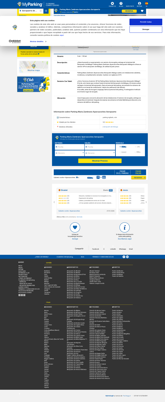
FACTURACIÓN (22, 276)
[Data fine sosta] (101, 147)
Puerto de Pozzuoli (118, 339)
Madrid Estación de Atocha (97, 274)
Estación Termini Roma (96, 359)
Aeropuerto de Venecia (73, 367)
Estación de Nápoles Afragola (98, 343)
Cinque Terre (48, 325)
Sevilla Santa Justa (95, 281)
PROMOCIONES (23, 275)
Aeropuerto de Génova (73, 334)
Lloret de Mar (48, 278)
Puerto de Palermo (117, 335)
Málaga (46, 281)
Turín (45, 378)
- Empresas (22, 282)
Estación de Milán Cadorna (97, 332)
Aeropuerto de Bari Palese (74, 314)
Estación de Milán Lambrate (97, 335)
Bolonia (46, 319)
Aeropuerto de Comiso (73, 330)
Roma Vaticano (48, 364)
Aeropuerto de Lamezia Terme (75, 335)
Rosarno (46, 366)
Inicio (20, 266)
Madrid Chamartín (94, 276)
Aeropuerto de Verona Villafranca (76, 369)
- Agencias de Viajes (25, 283)
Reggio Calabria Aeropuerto (75, 355)
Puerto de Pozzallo (118, 337)
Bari (45, 318)
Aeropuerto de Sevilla (73, 294)
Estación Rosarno (94, 362)
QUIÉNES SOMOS (23, 287)
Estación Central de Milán (96, 334)
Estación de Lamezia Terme (97, 330)
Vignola (46, 387)
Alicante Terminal (94, 271)
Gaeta (46, 335)
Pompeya (47, 355)
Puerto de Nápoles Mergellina (121, 334)
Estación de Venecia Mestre (97, 375)
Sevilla (46, 290)
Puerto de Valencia (117, 276)
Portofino (47, 357)
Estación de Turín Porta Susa (98, 369)
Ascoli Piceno (48, 314)
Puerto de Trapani (117, 351)
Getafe (46, 276)
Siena (45, 373)
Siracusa (46, 375)
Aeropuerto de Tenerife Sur (75, 296)
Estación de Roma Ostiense (97, 357)
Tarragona (47, 292)
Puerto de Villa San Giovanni (120, 359)
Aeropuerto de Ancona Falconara (76, 312)
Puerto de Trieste (117, 353)
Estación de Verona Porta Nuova (99, 376)
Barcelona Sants (94, 272)
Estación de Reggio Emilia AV (98, 355)
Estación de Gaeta (94, 325)
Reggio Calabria (49, 359)
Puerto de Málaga (117, 274)
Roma (46, 362)
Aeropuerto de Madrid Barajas (76, 283)
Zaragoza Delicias (94, 280)
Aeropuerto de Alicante (73, 271)
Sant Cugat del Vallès (50, 285)
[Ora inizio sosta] (70, 153)
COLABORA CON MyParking (65, 257)
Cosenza (46, 328)
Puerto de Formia (117, 323)
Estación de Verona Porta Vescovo (99, 378)
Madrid (46, 280)
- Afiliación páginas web (26, 285)
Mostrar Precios (100, 161)
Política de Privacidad (25, 291)
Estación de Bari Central (96, 312)
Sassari (46, 369)
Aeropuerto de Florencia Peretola (76, 332)
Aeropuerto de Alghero (73, 310)
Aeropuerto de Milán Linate (75, 337)
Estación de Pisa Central (96, 348)
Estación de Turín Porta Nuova (98, 367)
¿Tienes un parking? (42, 257)
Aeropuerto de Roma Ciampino (76, 357)
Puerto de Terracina (118, 350)
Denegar (145, 14)
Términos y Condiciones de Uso (103, 257)
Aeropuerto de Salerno (73, 360)
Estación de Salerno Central (97, 364)
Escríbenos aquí (124, 238)
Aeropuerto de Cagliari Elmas (75, 325)
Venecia (46, 384)
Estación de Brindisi (95, 316)
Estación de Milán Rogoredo (97, 341)
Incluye (75, 238)
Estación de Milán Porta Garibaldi (99, 337)
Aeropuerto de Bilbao (73, 276)
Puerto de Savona (117, 344)
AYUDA (20, 267)
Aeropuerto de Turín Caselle (75, 362)
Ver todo (79, 217)
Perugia (46, 351)
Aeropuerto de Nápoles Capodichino (74, 343)
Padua (46, 348)
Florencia (47, 334)
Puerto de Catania (117, 319)
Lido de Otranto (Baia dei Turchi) (53, 339)
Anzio (46, 312)
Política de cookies (25, 292)
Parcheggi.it (127, 396)
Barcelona (47, 272)
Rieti (45, 360)
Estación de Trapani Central (97, 371)
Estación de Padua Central (97, 346)
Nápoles (46, 346)
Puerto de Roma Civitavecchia (121, 321)
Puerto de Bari (116, 314)
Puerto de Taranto (117, 348)
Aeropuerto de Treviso (73, 366)
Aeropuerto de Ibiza (73, 280)
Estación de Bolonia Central (97, 314)
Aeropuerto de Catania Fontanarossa (73, 327)
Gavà (45, 274)
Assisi (46, 316)
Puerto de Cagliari (117, 318)
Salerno (46, 367)
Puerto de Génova (117, 325)
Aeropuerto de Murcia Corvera (76, 287)
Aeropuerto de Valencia (74, 298)
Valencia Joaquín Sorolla (96, 283)
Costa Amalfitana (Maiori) (51, 330)
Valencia (46, 294)
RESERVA (139, 177)
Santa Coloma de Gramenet (52, 287)
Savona (46, 371)
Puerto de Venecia (117, 357)
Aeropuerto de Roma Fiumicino (76, 359)
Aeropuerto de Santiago (74, 290)
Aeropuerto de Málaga (110, 127)
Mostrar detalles (36, 26)
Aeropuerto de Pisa (72, 353)
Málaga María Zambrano (96, 278)
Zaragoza (47, 289)
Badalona (47, 271)
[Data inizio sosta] (70, 147)
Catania (46, 323)
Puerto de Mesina (117, 326)
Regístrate (22, 271)
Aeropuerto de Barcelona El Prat (76, 274)
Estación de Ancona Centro (97, 310)
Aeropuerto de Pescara (73, 351)
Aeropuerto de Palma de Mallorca (77, 289)
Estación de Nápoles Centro (97, 344)
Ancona (46, 310)
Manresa (46, 283)
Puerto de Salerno (117, 343)
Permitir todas (146, 6)
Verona (46, 385)
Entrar (20, 269)
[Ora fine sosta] (101, 153)
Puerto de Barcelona (118, 272)
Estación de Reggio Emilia (97, 353)
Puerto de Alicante (117, 271)
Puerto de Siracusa (118, 346)
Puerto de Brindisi (117, 316)
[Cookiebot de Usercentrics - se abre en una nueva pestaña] (15, 25)
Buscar (33, 46)
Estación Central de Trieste (97, 373)
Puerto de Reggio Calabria (120, 341)
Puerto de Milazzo (117, 328)
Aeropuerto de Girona (73, 278)
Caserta (46, 321)
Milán (45, 344)
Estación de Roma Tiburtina (97, 360)
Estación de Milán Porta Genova (98, 339)
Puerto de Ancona (117, 310)
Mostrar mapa (34, 70)
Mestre (46, 343)
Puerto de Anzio (117, 312)
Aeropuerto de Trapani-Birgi (75, 364)
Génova (46, 337)
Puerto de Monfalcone (118, 330)
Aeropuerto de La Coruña (74, 281)
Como (46, 326)
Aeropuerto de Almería (73, 272)
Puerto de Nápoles (117, 332)
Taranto (46, 376)
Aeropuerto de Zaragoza (74, 292)
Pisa (45, 353)
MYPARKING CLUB (23, 273)
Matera (46, 341)
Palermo (46, 350)
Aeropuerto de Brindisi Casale (76, 323)
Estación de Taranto (95, 366)
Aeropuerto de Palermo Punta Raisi (77, 350)
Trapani (46, 380)
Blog (82, 257)
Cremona (47, 332)
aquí (62, 19)
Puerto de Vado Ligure (119, 355)
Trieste (46, 382)
